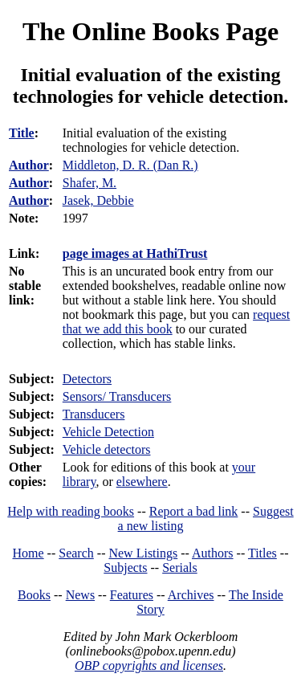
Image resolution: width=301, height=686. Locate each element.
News (80, 595)
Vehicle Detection (108, 432)
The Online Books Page (150, 31)
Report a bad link (193, 511)
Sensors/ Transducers (117, 396)
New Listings (142, 553)
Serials (179, 567)
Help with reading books (70, 511)
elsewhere (142, 481)
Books (34, 595)
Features (131, 595)
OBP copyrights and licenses (149, 665)
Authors (213, 553)
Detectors (87, 379)
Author (29, 165)
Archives (191, 595)
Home (28, 553)
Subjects (125, 567)
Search (76, 553)
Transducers (94, 414)
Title (22, 133)
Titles (262, 553)
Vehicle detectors (107, 449)
